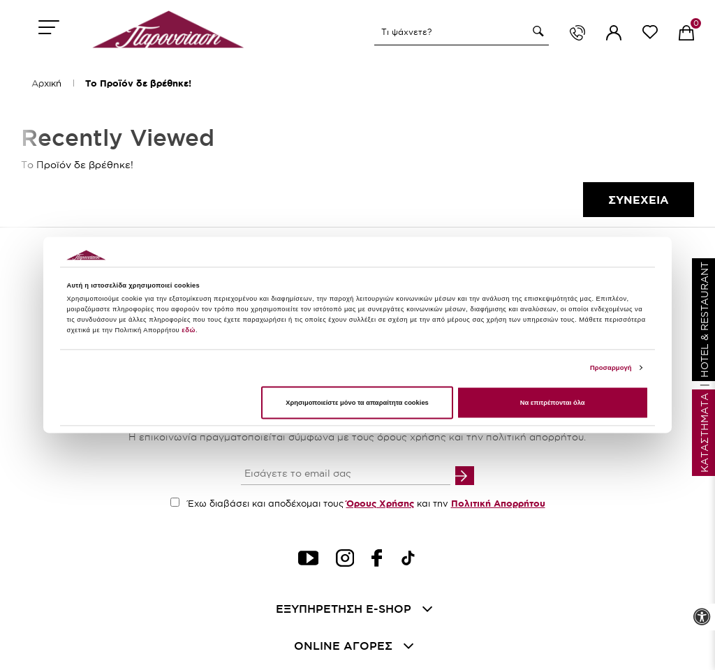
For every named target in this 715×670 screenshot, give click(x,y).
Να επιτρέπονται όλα (552, 402)
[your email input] (345, 474)
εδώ (189, 330)
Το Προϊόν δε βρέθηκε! (138, 83)
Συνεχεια (638, 199)
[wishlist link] (650, 34)
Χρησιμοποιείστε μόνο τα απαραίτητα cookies (357, 402)
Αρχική (46, 83)
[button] (536, 31)
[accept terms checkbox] (174, 502)
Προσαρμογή (611, 367)
